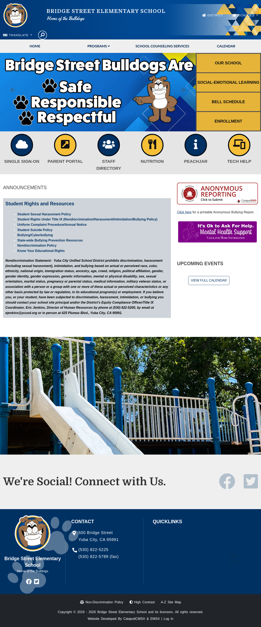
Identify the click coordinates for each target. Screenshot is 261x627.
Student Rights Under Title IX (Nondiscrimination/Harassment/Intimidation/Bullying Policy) (87, 219)
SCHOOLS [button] (247, 15)
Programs (98, 46)
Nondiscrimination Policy (36, 245)
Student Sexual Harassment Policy (44, 214)
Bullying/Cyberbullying (35, 235)
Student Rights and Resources (39, 203)
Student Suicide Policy (34, 230)
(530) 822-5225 (93, 549)
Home (35, 46)
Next (183, 90)
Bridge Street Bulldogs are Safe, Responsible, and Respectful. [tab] (98, 125)
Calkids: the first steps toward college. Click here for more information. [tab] (92, 125)
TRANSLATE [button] (19, 35)
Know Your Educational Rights (41, 251)
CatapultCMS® (134, 618)
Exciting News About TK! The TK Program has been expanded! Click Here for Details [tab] (104, 125)
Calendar (226, 46)
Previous (13, 90)
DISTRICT (215, 15)
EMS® (155, 618)
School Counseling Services (162, 46)
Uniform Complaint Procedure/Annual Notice (52, 224)
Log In (168, 618)
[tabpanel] (98, 92)
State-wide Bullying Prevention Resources (50, 240)
